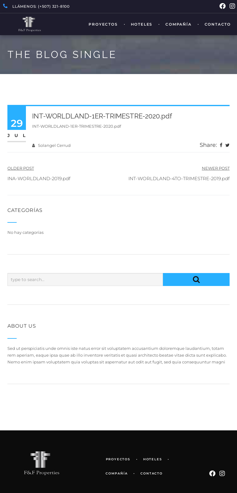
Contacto (218, 24)
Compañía (178, 24)
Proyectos (103, 24)
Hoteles (142, 24)
